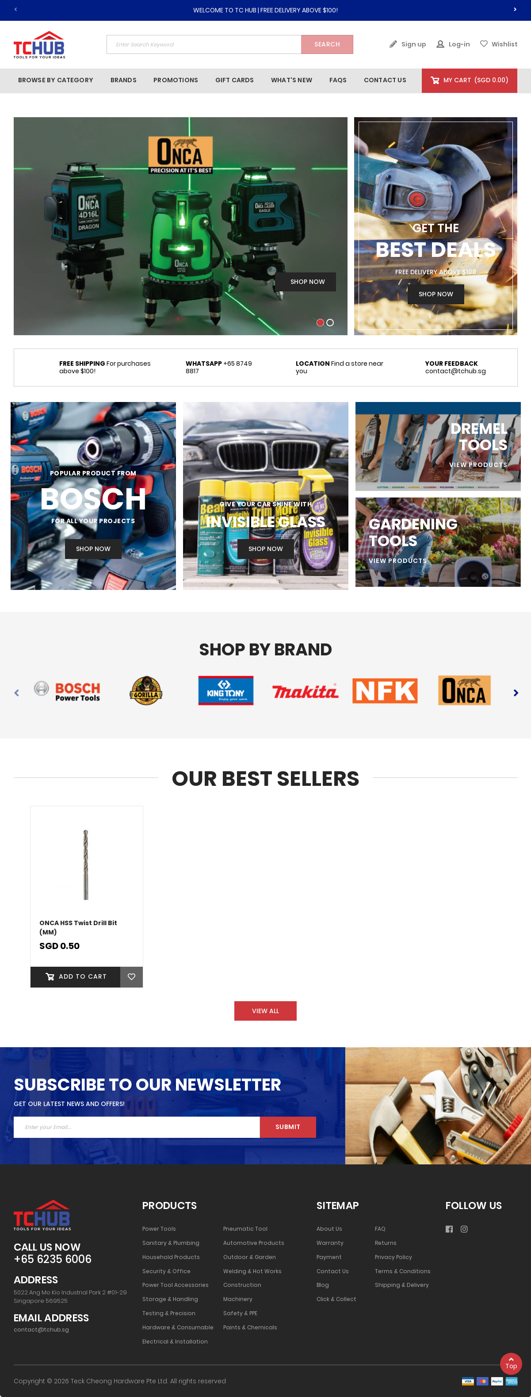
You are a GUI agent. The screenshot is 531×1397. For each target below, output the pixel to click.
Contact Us (333, 1271)
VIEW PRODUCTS (478, 465)
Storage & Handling (170, 1299)
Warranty (330, 1243)
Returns (386, 1243)
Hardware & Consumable (178, 1327)
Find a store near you (339, 367)
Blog (323, 1285)
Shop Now (436, 294)
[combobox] (230, 44)
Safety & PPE (240, 1313)
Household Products (171, 1257)
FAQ (380, 1229)
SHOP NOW (93, 548)
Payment (329, 1257)
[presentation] (515, 8)
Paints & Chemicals (250, 1327)
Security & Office (166, 1271)
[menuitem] (56, 80)
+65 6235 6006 (53, 1259)
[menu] (218, 80)
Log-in (453, 44)
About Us (329, 1229)
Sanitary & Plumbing (170, 1243)
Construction (242, 1285)
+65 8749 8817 (219, 367)
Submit (288, 1126)
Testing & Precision (168, 1313)
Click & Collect (336, 1299)
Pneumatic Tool (245, 1229)
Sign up (407, 44)
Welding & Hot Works (252, 1271)
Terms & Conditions (403, 1271)
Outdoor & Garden (249, 1257)
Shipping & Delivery (402, 1285)
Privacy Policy (393, 1257)
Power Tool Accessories (175, 1285)
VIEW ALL (265, 1011)
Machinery (237, 1299)
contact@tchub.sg (455, 367)
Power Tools (159, 1229)
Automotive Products (253, 1243)
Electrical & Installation (175, 1342)
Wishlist (499, 44)
